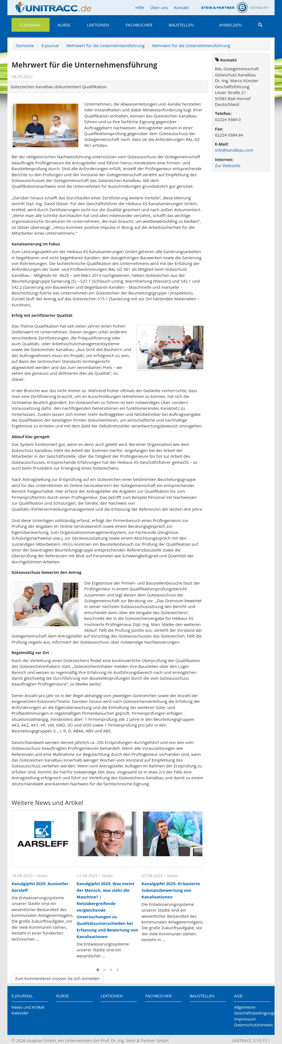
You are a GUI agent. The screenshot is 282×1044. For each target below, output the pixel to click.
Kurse (64, 25)
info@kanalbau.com (234, 150)
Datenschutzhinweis (252, 1024)
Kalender (20, 1013)
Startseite (25, 45)
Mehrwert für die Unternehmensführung (105, 45)
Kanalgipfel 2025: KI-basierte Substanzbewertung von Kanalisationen (171, 890)
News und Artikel (28, 1007)
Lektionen (98, 25)
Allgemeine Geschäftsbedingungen (252, 1010)
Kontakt (181, 7)
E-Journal (30, 25)
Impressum (245, 1019)
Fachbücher (139, 25)
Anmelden (230, 25)
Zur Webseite (227, 165)
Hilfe (139, 7)
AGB (238, 996)
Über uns (159, 7)
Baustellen (181, 25)
